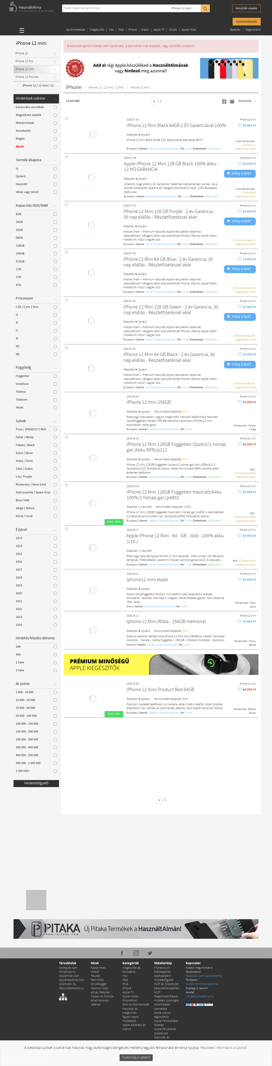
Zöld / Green (36, 469)
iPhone (132, 30)
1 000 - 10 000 (36, 692)
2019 (36, 585)
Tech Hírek (97, 980)
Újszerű (36, 176)
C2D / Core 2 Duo (36, 307)
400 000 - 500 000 (36, 755)
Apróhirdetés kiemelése (162, 1006)
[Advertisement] (167, 753)
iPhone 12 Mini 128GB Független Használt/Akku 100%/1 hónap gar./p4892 (174, 495)
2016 (36, 562)
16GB (36, 222)
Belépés (235, 30)
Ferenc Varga (252, 427)
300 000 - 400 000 (36, 747)
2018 (36, 578)
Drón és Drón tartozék (136, 1004)
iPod (125, 984)
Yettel (36, 408)
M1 (36, 346)
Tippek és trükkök (102, 996)
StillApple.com (68, 968)
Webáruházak (36, 123)
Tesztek (95, 976)
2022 (36, 609)
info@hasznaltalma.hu (200, 996)
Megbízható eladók (36, 115)
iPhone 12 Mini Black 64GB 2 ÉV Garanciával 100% (176, 126)
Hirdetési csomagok (166, 1000)
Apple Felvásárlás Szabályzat (165, 1031)
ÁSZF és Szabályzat (166, 984)
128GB (36, 246)
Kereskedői (36, 131)
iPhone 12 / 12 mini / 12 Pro (41, 86)
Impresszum (162, 968)
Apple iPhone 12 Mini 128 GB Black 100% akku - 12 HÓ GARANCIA (171, 167)
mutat (188, 149)
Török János (252, 605)
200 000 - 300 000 (36, 739)
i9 (36, 338)
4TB (36, 285)
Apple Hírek (188, 30)
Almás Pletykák (100, 992)
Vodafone (36, 384)
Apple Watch (130, 996)
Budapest (132, 149)
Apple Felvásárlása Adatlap (166, 1023)
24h (36, 647)
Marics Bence (252, 643)
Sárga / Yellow (36, 508)
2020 (36, 593)
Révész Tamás (252, 711)
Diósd (130, 606)
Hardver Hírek (99, 988)
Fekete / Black (36, 445)
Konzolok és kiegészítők (130, 1011)
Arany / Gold (36, 461)
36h (36, 655)
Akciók (173, 30)
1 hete (36, 662)
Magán (36, 139)
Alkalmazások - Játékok (100, 1002)
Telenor (36, 392)
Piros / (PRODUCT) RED (36, 429)
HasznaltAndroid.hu (71, 988)
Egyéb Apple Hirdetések (130, 1019)
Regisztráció (253, 30)
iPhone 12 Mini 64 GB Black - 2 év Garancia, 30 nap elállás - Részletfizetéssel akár (169, 357)
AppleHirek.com (69, 976)
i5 (36, 323)
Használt (36, 184)
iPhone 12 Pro (24, 61)
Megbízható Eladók (166, 996)
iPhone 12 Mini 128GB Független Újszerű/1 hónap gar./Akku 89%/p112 (176, 447)
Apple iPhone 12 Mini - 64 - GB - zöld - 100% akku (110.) (175, 539)
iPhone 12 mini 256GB (149, 402)
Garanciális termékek (36, 107)
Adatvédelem (162, 976)
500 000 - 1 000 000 (36, 763)
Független (36, 376)
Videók (95, 972)
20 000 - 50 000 (36, 708)
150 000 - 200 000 (36, 732)
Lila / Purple (36, 477)
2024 (36, 625)
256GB (36, 254)
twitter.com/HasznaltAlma (202, 984)
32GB (36, 230)
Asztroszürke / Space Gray (36, 492)
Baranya (131, 645)
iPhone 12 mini (181, 8)
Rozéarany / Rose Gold (36, 485)
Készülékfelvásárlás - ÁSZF (167, 990)
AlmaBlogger (99, 984)
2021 (36, 601)
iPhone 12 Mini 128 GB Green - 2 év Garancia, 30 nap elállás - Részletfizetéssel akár (170, 310)
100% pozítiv (214, 149)
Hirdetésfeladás (246, 22)
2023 (36, 617)
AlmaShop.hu (67, 972)
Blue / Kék (36, 500)
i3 (36, 315)
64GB (36, 238)
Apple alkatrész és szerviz (134, 1027)
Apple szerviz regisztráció (162, 1015)
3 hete (36, 670)
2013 (36, 538)
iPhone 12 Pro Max (27, 77)
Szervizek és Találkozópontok (164, 1039)
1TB (36, 269)
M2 (36, 354)
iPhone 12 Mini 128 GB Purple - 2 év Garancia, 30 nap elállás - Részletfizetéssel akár (168, 214)
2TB (36, 277)
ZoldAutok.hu (67, 984)
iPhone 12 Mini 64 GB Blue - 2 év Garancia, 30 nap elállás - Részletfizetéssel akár (168, 262)
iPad (121, 30)
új (36, 168)
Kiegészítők (97, 30)
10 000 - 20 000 (36, 700)
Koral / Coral (36, 516)
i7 (36, 331)
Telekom (36, 400)
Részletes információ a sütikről (223, 1047)
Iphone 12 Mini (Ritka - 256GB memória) (166, 622)
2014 (36, 546)
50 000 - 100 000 (36, 716)
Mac (111, 30)
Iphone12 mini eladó (147, 580)
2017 (36, 570)
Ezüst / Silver (36, 453)
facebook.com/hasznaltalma (204, 976)
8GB (36, 214)
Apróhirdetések (76, 30)
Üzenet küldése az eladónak (163, 149)
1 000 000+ (36, 771)
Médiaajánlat (162, 972)
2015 (36, 554)
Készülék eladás (246, 8)
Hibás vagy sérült (36, 192)
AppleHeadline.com (71, 980)
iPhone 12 (21, 53)
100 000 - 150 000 (36, 724)
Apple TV (159, 30)
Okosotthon (129, 1000)
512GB (36, 261)
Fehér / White (36, 437)
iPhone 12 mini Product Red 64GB (160, 690)
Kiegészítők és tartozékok (131, 970)
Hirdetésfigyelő (36, 783)
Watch (145, 30)
